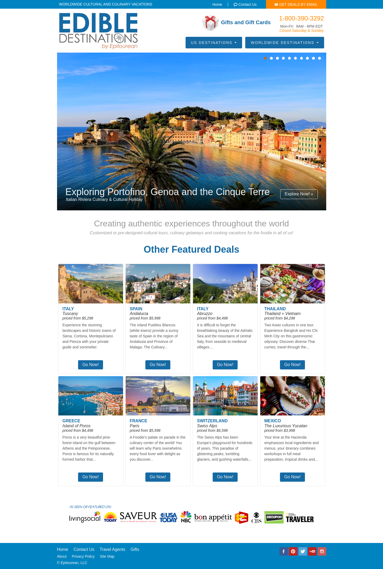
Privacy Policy (83, 556)
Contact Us (84, 549)
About (62, 556)
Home (62, 549)
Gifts (135, 549)
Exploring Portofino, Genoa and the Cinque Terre (167, 191)
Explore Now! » (299, 194)
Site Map (107, 556)
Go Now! (90, 364)
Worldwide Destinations (284, 42)
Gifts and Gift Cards (236, 22)
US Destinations (214, 42)
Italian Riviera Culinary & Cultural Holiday (104, 199)
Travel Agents (112, 549)
